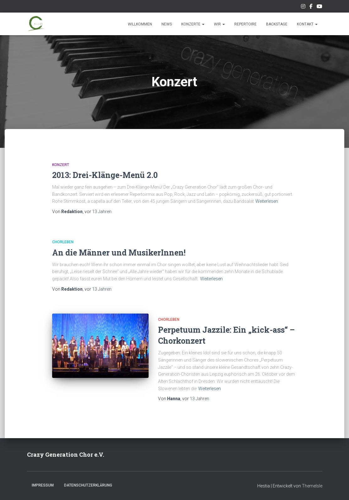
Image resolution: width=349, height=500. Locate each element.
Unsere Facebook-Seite (311, 7)
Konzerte (192, 24)
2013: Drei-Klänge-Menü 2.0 (105, 175)
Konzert (60, 165)
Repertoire (245, 24)
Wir (219, 24)
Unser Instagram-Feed (303, 7)
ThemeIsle (312, 485)
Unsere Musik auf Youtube (319, 7)
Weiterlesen (266, 201)
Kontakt (307, 24)
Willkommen (140, 24)
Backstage (276, 24)
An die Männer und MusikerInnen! (119, 252)
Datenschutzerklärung (88, 485)
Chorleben (63, 242)
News (166, 24)
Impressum (43, 485)
